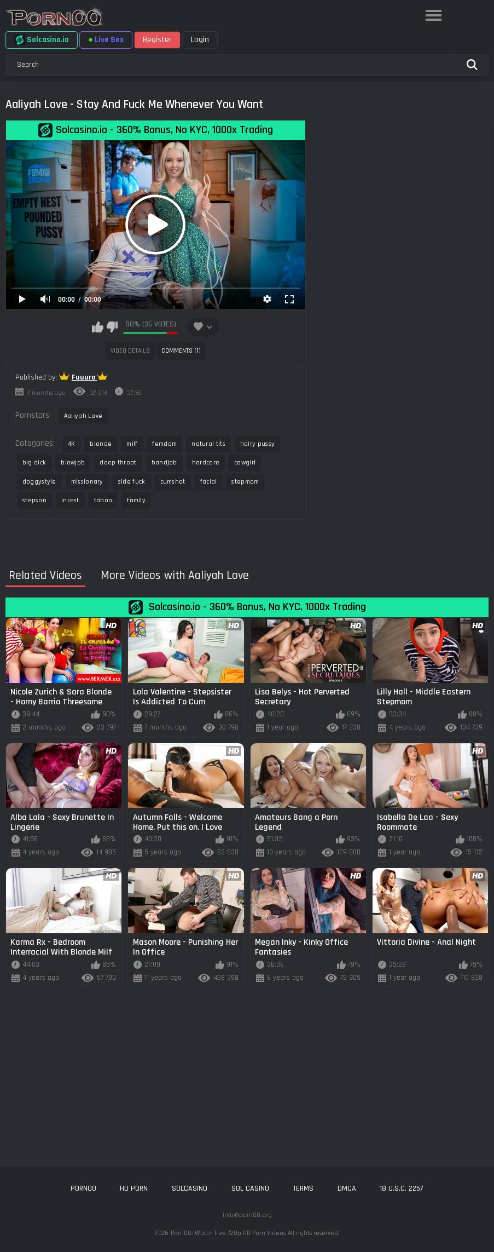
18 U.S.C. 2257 (401, 1188)
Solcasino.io (41, 40)
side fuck (132, 482)
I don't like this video (112, 326)
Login (200, 40)
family (136, 500)
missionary (87, 482)
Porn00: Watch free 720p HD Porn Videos (228, 1233)
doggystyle (39, 482)
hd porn (134, 1188)
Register (157, 40)
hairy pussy (257, 444)
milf (131, 444)
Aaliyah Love (83, 416)
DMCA (347, 1188)
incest (70, 500)
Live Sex (106, 40)
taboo (103, 500)
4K (71, 444)
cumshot (172, 482)
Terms (303, 1188)
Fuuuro (84, 377)
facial (208, 482)
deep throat (118, 462)
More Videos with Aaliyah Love (175, 575)
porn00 (83, 1188)
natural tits (208, 444)
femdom (164, 444)
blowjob (73, 462)
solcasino (189, 1188)
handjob (164, 462)
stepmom (245, 482)
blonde (101, 444)
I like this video (97, 326)
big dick (34, 462)
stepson (34, 500)
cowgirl (244, 462)
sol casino (250, 1188)
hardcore (205, 462)
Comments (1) (181, 351)
